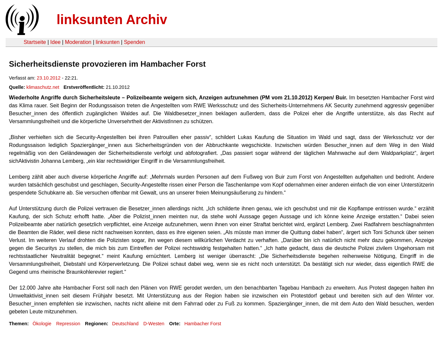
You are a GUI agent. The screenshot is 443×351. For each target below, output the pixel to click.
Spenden (134, 42)
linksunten (107, 42)
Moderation (78, 42)
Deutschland (125, 323)
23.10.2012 (49, 78)
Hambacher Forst (202, 323)
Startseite (34, 42)
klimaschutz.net (42, 87)
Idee (55, 42)
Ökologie (41, 323)
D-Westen (153, 323)
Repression (68, 323)
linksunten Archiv (112, 19)
